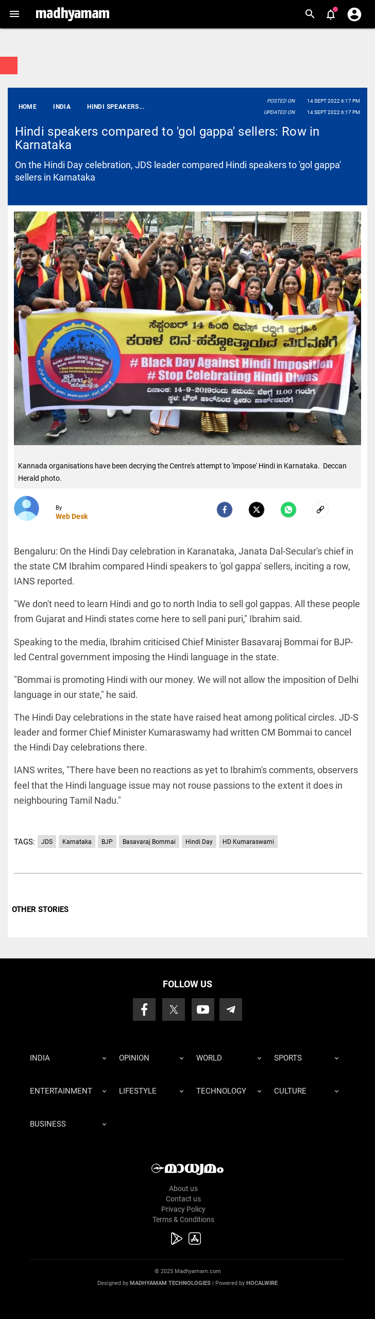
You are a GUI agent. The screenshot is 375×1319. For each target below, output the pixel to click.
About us (183, 1188)
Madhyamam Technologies (170, 1283)
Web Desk (72, 516)
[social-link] (320, 509)
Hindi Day (199, 841)
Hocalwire (262, 1283)
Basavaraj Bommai (149, 841)
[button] (14, 14)
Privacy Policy (183, 1209)
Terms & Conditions (183, 1219)
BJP (107, 841)
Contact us (183, 1199)
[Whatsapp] (288, 509)
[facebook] (224, 509)
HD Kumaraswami (248, 841)
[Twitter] (256, 509)
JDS (47, 841)
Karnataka (77, 841)
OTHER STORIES (40, 909)
